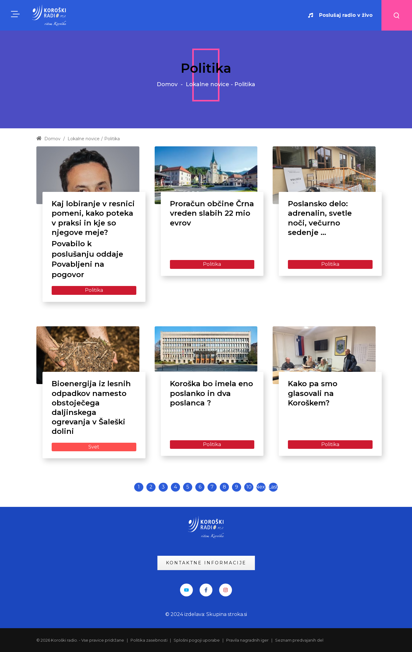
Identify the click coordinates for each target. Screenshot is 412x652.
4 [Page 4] (175, 487)
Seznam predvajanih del (299, 640)
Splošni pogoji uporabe (197, 640)
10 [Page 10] (249, 487)
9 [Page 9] (236, 487)
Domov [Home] (48, 138)
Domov (167, 84)
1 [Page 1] (139, 487)
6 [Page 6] (200, 487)
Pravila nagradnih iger (247, 640)
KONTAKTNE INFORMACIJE (206, 563)
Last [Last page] (273, 487)
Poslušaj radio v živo (340, 15)
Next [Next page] (261, 487)
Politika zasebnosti (149, 640)
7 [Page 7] (212, 487)
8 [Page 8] (224, 487)
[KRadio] (49, 15)
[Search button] (396, 15)
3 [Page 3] (163, 487)
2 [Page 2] (151, 487)
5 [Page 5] (187, 487)
